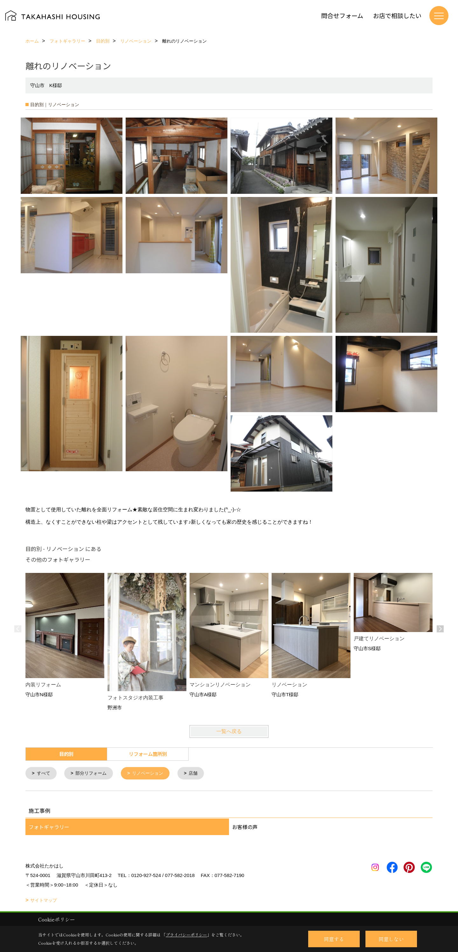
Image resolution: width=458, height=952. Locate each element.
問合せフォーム (342, 15)
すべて (44, 773)
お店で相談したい (397, 15)
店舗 (200, 773)
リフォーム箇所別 (148, 754)
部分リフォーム (93, 773)
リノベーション (153, 773)
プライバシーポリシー (186, 935)
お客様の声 (245, 827)
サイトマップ (43, 900)
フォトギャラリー (49, 827)
